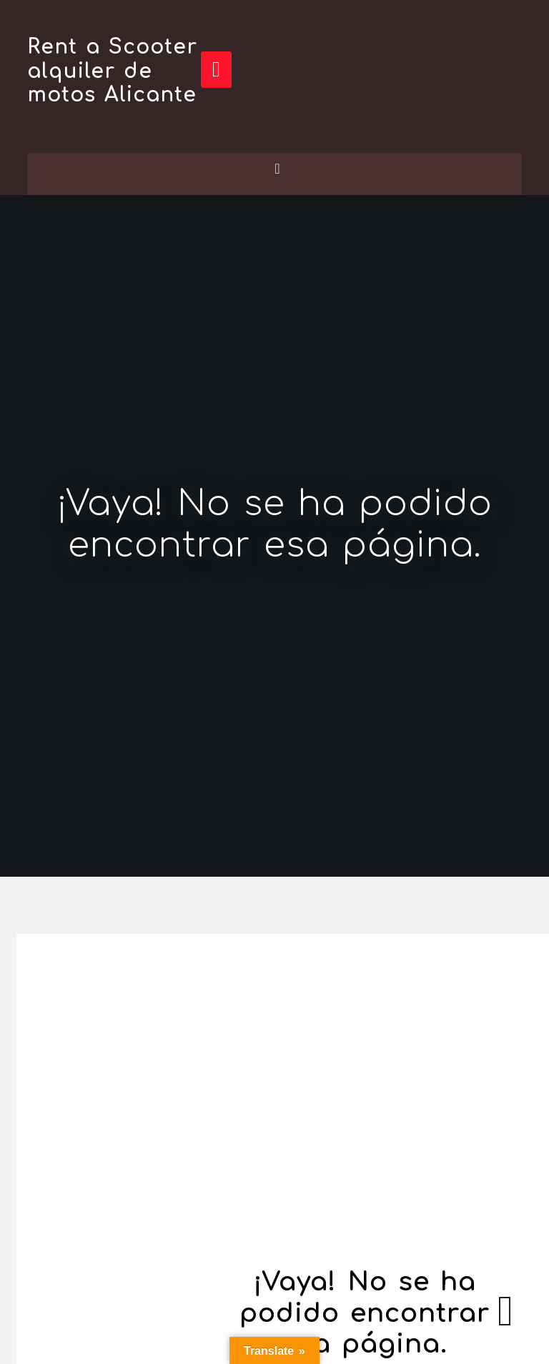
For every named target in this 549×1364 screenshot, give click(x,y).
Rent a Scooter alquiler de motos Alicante (112, 71)
